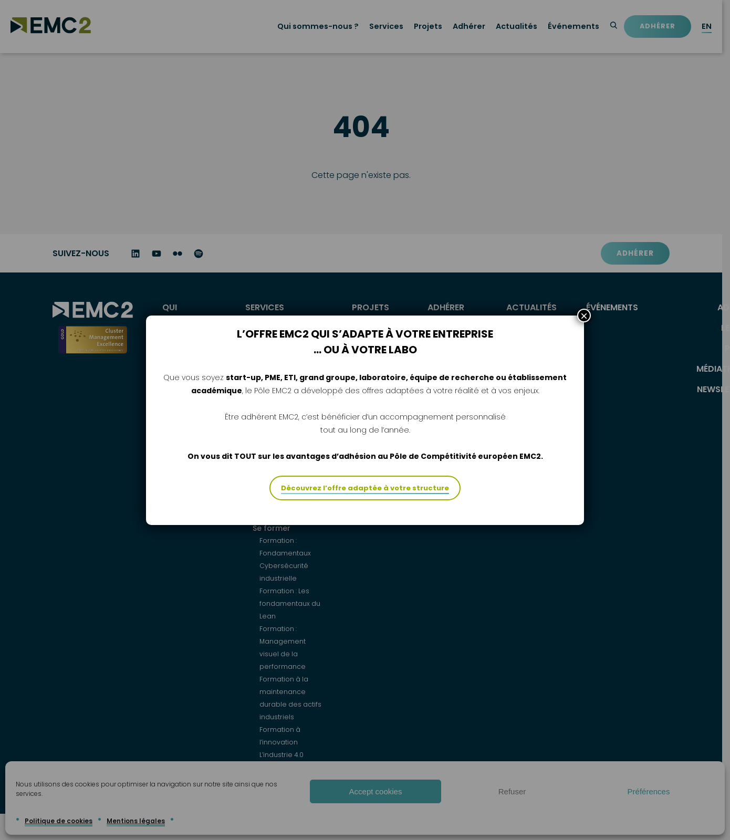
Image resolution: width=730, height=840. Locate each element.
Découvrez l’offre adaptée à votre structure (365, 488)
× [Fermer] (584, 315)
